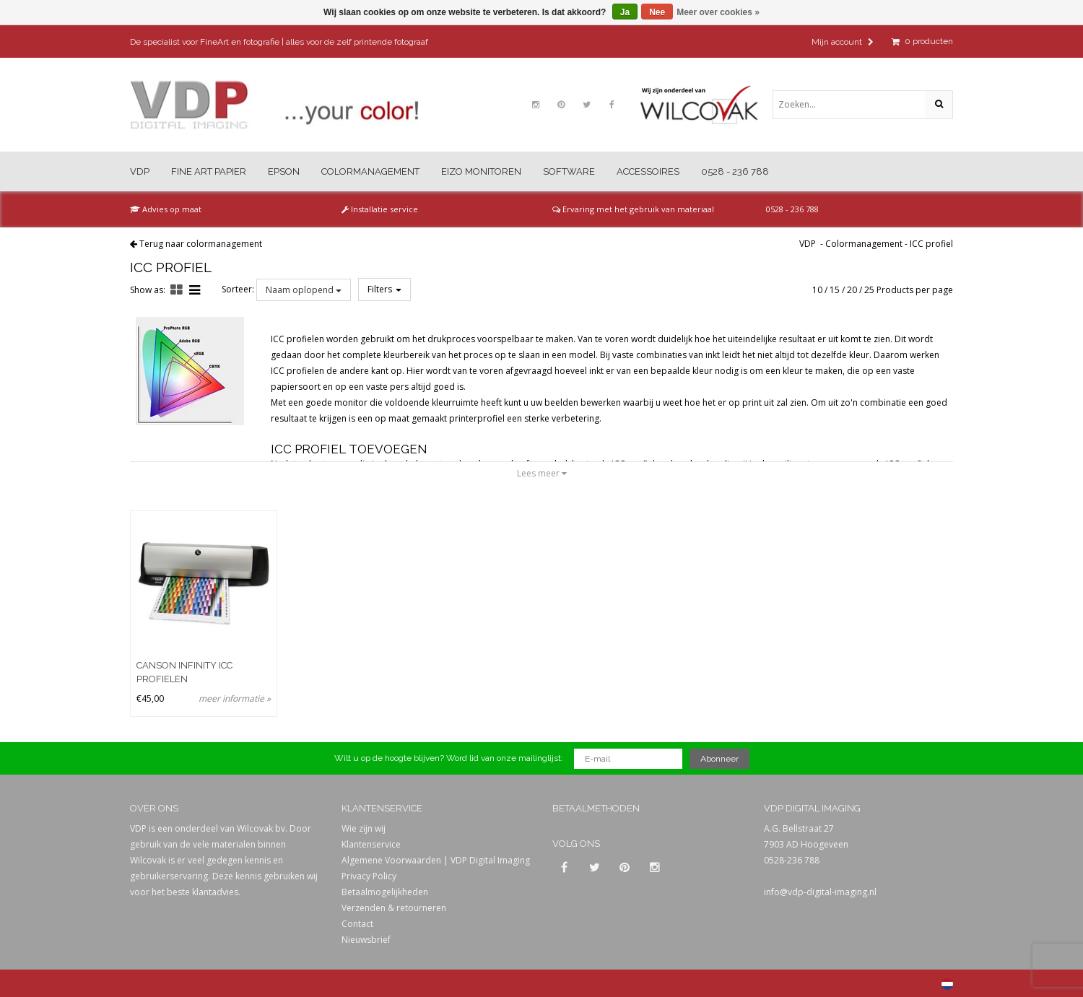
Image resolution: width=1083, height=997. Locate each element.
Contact (357, 924)
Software (569, 171)
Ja (625, 12)
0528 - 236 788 (735, 171)
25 (869, 290)
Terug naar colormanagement (200, 244)
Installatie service (380, 209)
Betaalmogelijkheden (385, 892)
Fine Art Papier (208, 171)
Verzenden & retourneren (394, 908)
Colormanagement (370, 171)
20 (852, 290)
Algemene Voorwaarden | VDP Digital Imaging (436, 860)
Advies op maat (165, 209)
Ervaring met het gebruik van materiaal (633, 209)
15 (835, 290)
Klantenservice (371, 844)
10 (817, 290)
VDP (139, 171)
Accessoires (648, 171)
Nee (657, 12)
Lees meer (542, 473)
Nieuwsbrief (366, 939)
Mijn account (843, 42)
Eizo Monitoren (481, 171)
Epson (284, 171)
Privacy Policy (369, 876)
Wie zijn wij (364, 828)
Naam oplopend (304, 290)
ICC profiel (931, 244)
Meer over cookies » (718, 12)
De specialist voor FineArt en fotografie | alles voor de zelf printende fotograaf (279, 42)
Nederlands (947, 984)
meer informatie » (235, 698)
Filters (384, 289)
